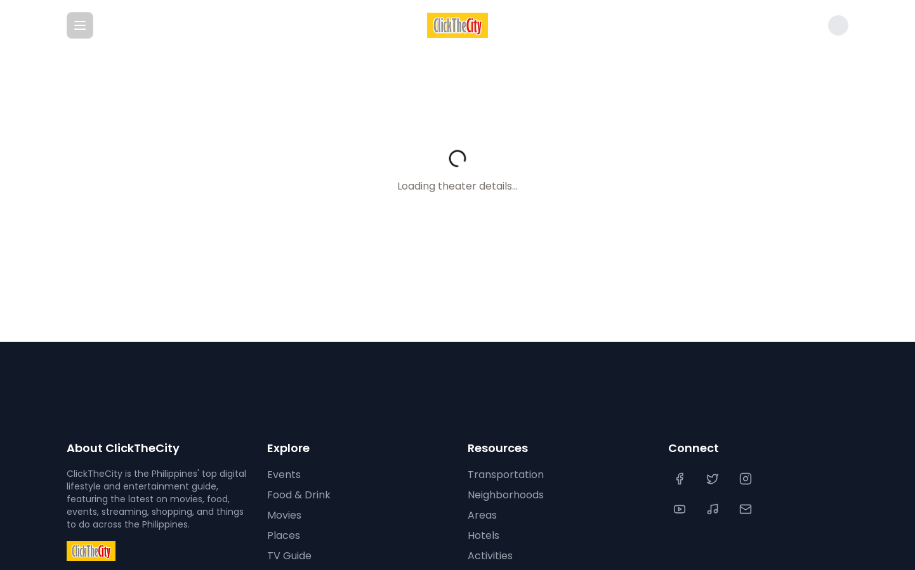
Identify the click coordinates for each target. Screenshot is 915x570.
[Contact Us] (747, 509)
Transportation (506, 474)
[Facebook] (681, 478)
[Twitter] (714, 478)
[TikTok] (714, 509)
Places (283, 535)
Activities (490, 555)
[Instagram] (747, 478)
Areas (482, 515)
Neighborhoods (506, 495)
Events (284, 474)
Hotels (483, 535)
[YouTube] (681, 509)
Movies (284, 515)
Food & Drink (299, 495)
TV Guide (289, 555)
